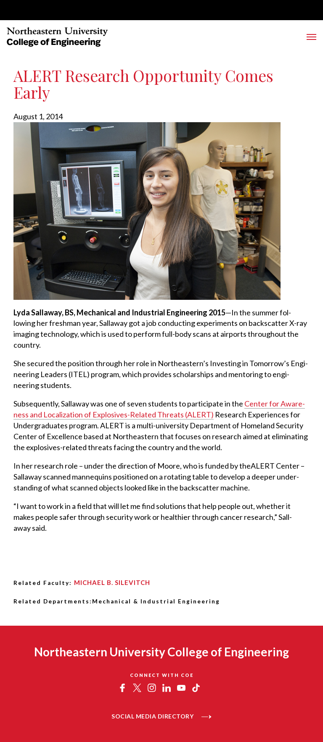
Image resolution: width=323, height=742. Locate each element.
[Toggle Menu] (311, 37)
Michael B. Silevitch (112, 582)
